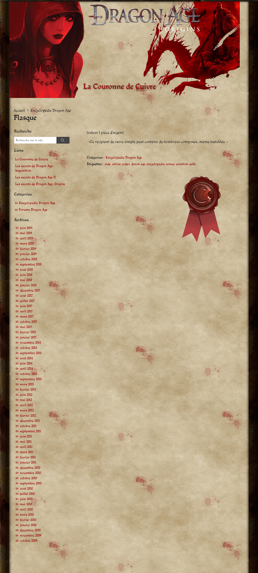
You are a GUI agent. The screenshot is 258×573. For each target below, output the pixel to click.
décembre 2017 (30, 291)
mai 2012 (26, 400)
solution (182, 164)
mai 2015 (26, 327)
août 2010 (26, 489)
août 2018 (26, 270)
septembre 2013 (30, 379)
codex (126, 164)
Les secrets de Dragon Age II (35, 177)
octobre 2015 (28, 322)
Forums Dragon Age (33, 210)
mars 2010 (27, 515)
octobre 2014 (28, 348)
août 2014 (26, 358)
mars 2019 (27, 244)
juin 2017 (26, 306)
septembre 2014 (30, 353)
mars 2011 (26, 452)
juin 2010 (26, 499)
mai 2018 (26, 280)
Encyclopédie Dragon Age (50, 111)
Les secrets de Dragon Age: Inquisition (34, 168)
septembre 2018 (30, 265)
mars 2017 (27, 317)
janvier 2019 (28, 254)
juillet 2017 (27, 301)
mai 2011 (25, 442)
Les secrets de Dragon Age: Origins (40, 184)
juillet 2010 (27, 494)
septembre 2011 (30, 431)
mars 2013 (27, 384)
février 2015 (28, 332)
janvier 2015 (28, 337)
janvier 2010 (28, 525)
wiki (192, 164)
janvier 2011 (28, 463)
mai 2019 (26, 233)
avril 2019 (26, 238)
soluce (170, 164)
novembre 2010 (30, 473)
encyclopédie (156, 164)
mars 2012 (27, 410)
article (116, 164)
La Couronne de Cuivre (31, 159)
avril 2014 (26, 369)
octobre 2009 (28, 541)
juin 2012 (26, 395)
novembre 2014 (30, 343)
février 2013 (28, 390)
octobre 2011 (28, 426)
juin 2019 (26, 228)
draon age (138, 164)
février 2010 (28, 520)
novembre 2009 (30, 536)
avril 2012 (26, 405)
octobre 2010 (28, 478)
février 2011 (28, 457)
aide (108, 164)
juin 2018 (26, 275)
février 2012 (28, 416)
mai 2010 (26, 504)
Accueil (19, 111)
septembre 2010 (30, 483)
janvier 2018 (28, 285)
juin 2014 (26, 364)
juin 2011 (26, 437)
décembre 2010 (30, 468)
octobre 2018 (28, 259)
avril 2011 (26, 447)
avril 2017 (26, 311)
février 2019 (28, 249)
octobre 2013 (28, 374)
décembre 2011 (30, 421)
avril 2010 (26, 510)
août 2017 (26, 296)
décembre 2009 (30, 530)
